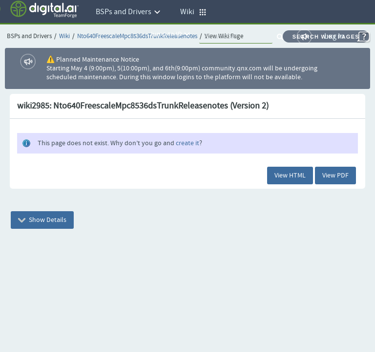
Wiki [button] (193, 12)
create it (187, 143)
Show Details (42, 220)
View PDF (335, 175)
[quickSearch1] (235, 37)
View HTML (290, 175)
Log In (334, 36)
